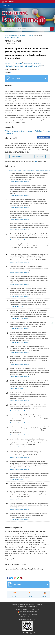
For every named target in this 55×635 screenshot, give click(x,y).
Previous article (16, 157)
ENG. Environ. (7, 5)
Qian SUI (8, 63)
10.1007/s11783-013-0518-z (12, 38)
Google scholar (19, 181)
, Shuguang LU (27, 63)
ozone (30, 131)
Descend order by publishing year (26, 170)
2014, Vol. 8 (23, 35)
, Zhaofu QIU (29, 66)
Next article (40, 157)
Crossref (12, 181)
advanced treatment (18, 131)
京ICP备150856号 (34, 609)
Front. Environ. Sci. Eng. (11, 35)
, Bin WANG (9, 66)
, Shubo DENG (37, 63)
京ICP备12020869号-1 (22, 609)
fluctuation (38, 131)
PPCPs (7, 131)
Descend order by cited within (43, 170)
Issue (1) (31, 35)
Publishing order (12, 170)
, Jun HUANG (18, 63)
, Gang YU (37, 66)
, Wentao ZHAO (18, 66)
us (36, 161)
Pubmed (26, 181)
